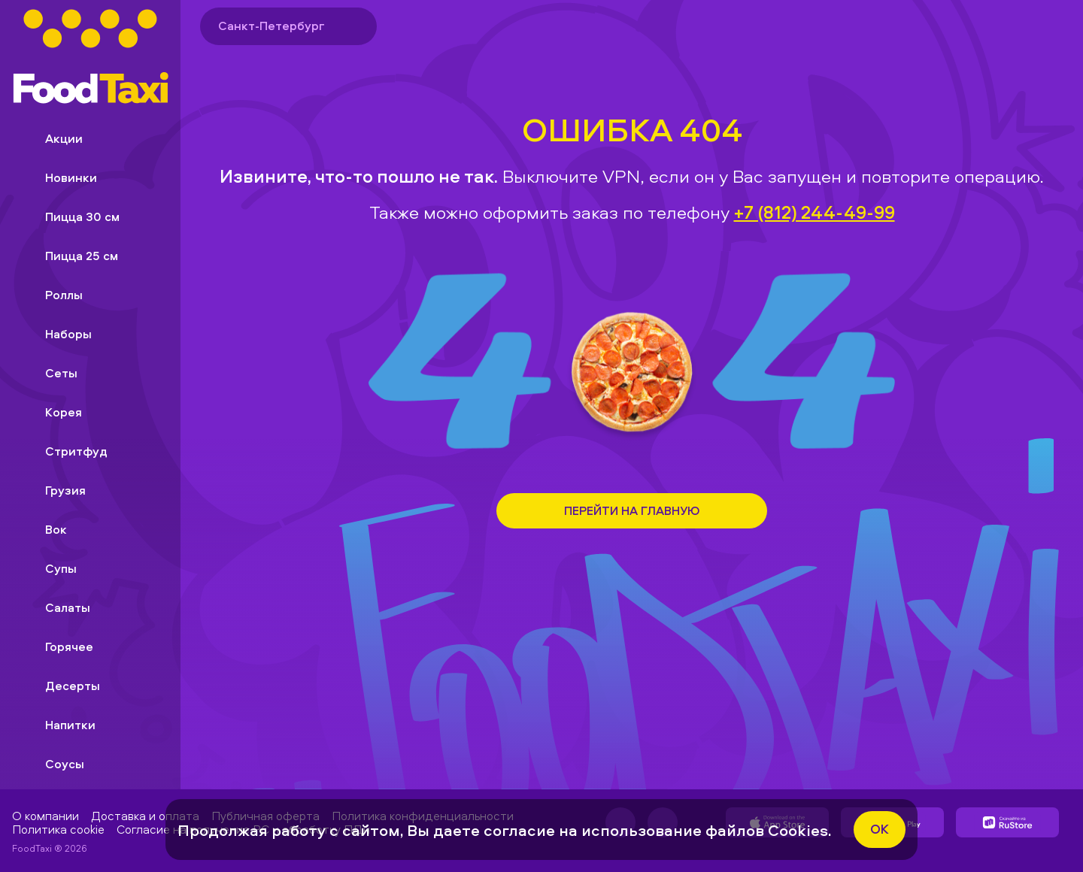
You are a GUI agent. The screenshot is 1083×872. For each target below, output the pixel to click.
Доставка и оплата (145, 815)
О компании (45, 815)
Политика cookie (58, 829)
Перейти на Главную (631, 510)
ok (879, 828)
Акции (52, 138)
